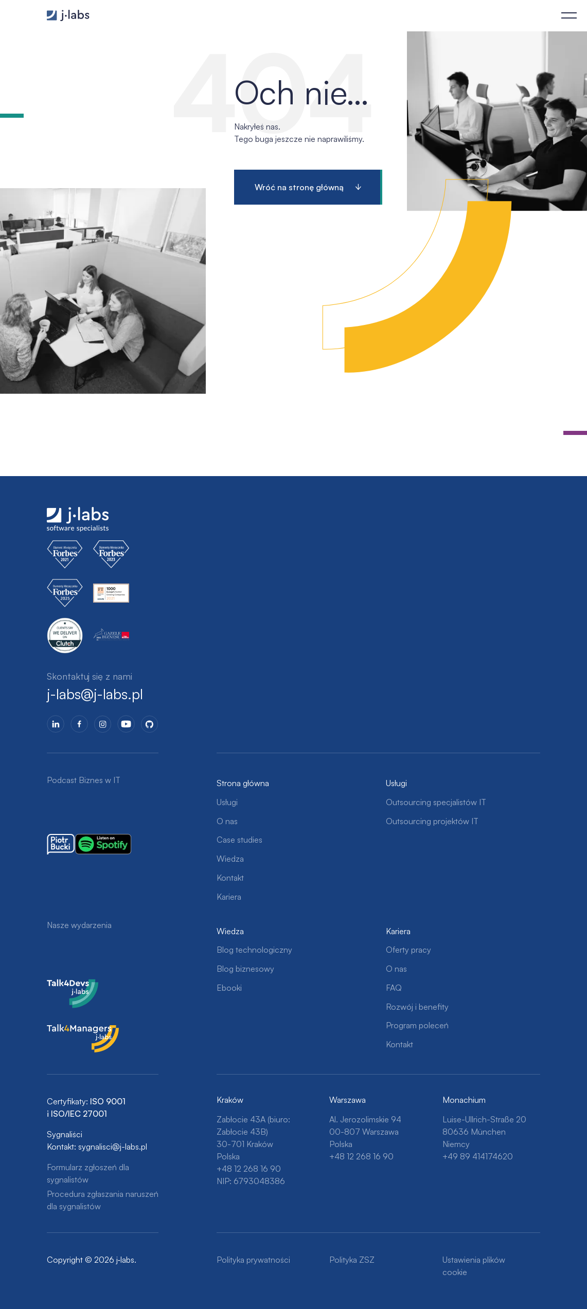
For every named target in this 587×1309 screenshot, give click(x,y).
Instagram (103, 724)
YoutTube (126, 724)
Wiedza (230, 858)
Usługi (227, 802)
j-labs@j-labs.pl (95, 694)
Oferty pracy (408, 949)
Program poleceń (417, 1025)
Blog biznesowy (245, 968)
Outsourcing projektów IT (432, 821)
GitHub (149, 724)
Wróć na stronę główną (299, 187)
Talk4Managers (74, 1030)
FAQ (394, 988)
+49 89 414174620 (477, 1156)
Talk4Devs (65, 985)
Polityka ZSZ (352, 1260)
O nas (227, 821)
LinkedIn (55, 724)
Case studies (239, 839)
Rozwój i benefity (417, 1007)
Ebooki (229, 988)
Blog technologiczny (254, 949)
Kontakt (230, 877)
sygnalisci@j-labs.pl (112, 1146)
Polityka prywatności (253, 1260)
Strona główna (243, 783)
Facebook (79, 724)
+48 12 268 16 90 (249, 1168)
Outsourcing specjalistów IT (436, 802)
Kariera (229, 897)
